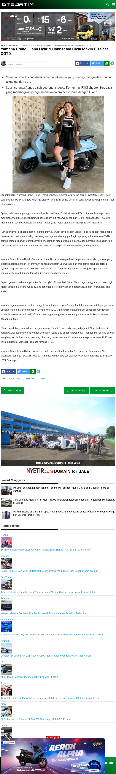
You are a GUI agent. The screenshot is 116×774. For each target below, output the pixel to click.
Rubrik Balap (7, 619)
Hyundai (5, 640)
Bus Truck (6, 577)
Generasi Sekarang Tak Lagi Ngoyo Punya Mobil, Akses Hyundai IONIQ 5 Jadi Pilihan (46, 655)
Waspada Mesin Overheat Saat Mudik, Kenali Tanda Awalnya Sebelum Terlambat (44, 613)
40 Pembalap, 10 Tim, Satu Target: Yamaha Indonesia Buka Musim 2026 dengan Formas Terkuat (52, 634)
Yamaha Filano (44, 379)
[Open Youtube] (111, 763)
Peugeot (5, 598)
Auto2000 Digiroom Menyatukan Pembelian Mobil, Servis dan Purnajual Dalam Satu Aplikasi (50, 698)
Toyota (4, 683)
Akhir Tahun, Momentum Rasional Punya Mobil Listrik (29, 677)
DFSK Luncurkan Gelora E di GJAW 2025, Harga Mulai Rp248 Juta (36, 719)
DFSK (4, 704)
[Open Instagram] (106, 763)
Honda (4, 534)
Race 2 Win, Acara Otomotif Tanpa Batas (58, 462)
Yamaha (34, 379)
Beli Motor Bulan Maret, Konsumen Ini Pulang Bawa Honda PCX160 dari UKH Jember (46, 549)
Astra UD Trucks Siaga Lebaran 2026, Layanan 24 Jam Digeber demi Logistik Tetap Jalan (48, 592)
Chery (4, 725)
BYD (3, 662)
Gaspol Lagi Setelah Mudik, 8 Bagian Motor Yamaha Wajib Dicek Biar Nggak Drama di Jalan (49, 571)
